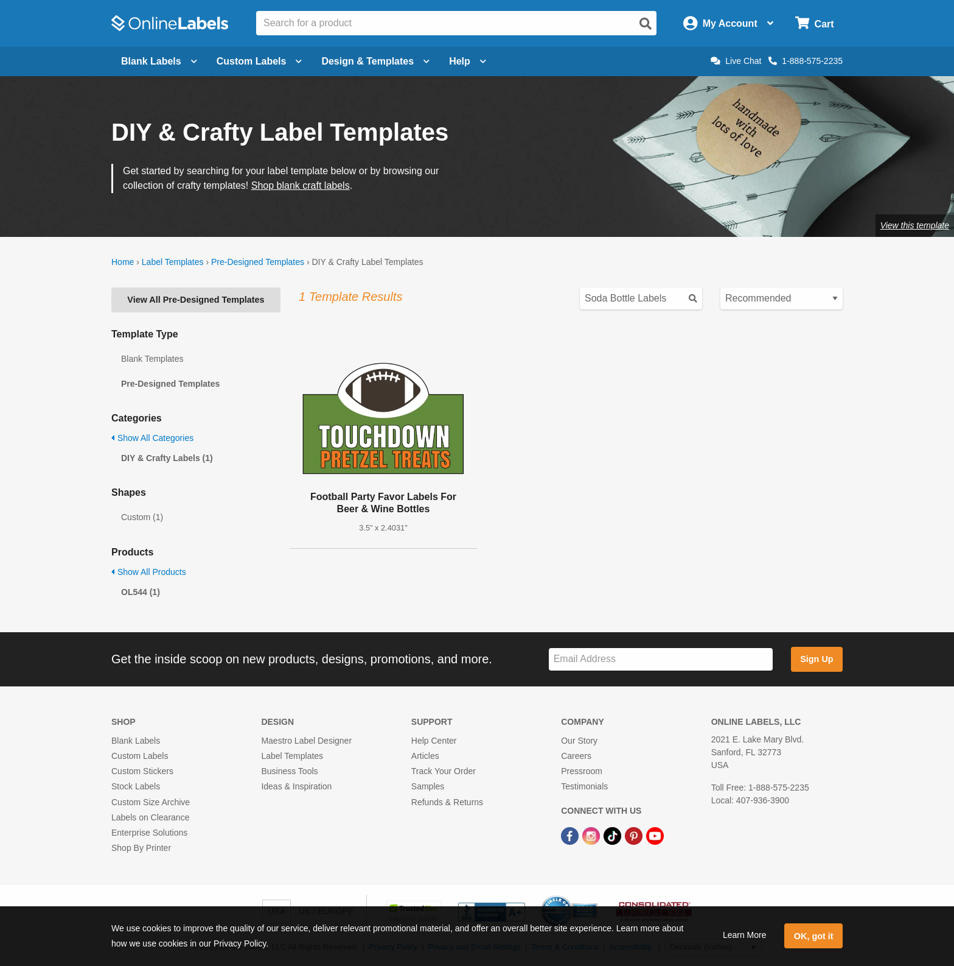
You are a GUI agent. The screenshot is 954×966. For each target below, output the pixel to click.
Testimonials (584, 786)
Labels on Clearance (150, 817)
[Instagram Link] (592, 835)
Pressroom (581, 771)
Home (122, 262)
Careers (576, 756)
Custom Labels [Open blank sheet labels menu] (259, 61)
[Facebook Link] (571, 835)
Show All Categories (152, 438)
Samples (427, 786)
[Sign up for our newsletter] (661, 659)
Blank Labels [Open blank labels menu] (159, 61)
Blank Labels (135, 741)
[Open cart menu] (814, 23)
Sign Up (816, 659)
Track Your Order (443, 771)
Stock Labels (135, 786)
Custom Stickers (142, 771)
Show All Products (148, 572)
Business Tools (289, 771)
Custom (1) (142, 517)
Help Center (434, 741)
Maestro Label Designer (306, 741)
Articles (425, 756)
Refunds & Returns (447, 802)
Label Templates (173, 262)
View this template (914, 225)
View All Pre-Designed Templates (195, 300)
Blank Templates (152, 359)
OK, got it (814, 936)
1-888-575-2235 (805, 61)
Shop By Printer (141, 848)
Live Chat (736, 61)
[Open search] (645, 24)
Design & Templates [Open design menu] (375, 61)
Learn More (745, 935)
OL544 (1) (140, 592)
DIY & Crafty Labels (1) (167, 458)
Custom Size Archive (150, 802)
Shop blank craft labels (300, 185)
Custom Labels (139, 756)
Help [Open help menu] (467, 61)
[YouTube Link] (655, 835)
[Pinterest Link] (635, 835)
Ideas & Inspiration (296, 786)
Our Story (579, 741)
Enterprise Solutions (149, 832)
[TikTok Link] (614, 835)
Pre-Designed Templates (257, 262)
